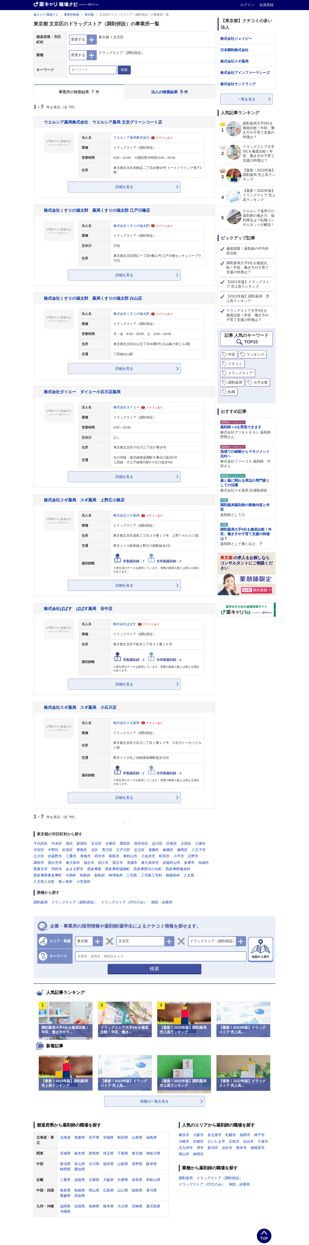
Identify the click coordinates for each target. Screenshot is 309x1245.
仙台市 (248, 1141)
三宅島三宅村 (151, 875)
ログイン (247, 5)
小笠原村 (83, 881)
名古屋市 (214, 1135)
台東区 (110, 843)
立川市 (39, 856)
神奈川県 (153, 1153)
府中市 (100, 856)
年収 (231, 354)
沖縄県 (65, 1211)
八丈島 (189, 875)
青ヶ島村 (65, 881)
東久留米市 (150, 863)
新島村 (99, 875)
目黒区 (171, 843)
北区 (94, 850)
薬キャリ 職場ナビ (46, 14)
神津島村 (116, 875)
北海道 (65, 1137)
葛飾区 (153, 850)
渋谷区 (39, 850)
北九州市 (186, 1148)
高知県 (79, 1196)
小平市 (178, 856)
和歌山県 (153, 1180)
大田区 (186, 843)
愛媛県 (65, 1196)
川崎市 (184, 1141)
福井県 (108, 1164)
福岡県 (65, 1206)
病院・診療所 (161, 902)
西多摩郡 (94, 869)
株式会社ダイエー (126, 407)
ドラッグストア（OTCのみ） (124, 902)
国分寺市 (55, 863)
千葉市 (263, 1141)
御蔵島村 (173, 875)
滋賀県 (79, 1180)
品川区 (157, 843)
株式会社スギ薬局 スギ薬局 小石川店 (80, 707)
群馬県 (94, 1153)
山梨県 (122, 1164)
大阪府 (108, 1180)
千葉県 (122, 1153)
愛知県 (79, 1169)
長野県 (137, 1164)
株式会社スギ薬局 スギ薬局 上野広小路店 (84, 500)
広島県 (108, 1190)
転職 (231, 392)
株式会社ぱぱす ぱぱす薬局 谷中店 (78, 608)
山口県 (122, 1190)
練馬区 (182, 850)
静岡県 (65, 1169)
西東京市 (41, 869)
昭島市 (114, 856)
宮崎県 (137, 1206)
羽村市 (56, 869)
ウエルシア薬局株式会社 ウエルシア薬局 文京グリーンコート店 (103, 122)
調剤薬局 (41, 902)
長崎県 (94, 1206)
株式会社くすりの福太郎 (131, 226)
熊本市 (241, 1148)
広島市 (234, 1141)
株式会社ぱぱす (124, 624)
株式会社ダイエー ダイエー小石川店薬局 (82, 391)
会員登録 (266, 5)
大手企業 (261, 382)
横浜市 (184, 1135)
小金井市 (148, 856)
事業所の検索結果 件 (79, 91)
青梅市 (85, 856)
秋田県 (122, 1137)
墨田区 (125, 843)
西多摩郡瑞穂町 (117, 869)
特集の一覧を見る (154, 1101)
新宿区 (82, 843)
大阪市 (198, 1135)
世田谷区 (141, 843)
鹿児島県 (153, 1206)
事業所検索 (71, 14)
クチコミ (235, 364)
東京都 (89, 14)
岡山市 (184, 1154)
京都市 (198, 1141)
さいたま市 (216, 1141)
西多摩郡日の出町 (148, 869)
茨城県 (65, 1153)
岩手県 (94, 1137)
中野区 (53, 850)
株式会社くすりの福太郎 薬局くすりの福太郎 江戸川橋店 (97, 210)
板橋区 (168, 850)
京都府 (94, 1180)
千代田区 (41, 843)
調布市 (39, 863)
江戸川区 (123, 850)
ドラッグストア (240, 373)
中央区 (56, 843)
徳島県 (137, 1190)
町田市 (164, 856)
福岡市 (245, 1135)
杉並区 (67, 850)
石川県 (94, 1164)
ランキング (255, 354)
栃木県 (79, 1153)
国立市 (117, 863)
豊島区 (82, 850)
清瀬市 (132, 863)
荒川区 (107, 850)
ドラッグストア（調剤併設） (74, 902)
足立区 (139, 850)
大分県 (122, 1206)
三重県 (65, 1180)
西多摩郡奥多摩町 (48, 875)
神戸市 (259, 1135)
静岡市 (198, 1154)
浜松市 (227, 1148)
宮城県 (108, 1137)
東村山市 (130, 856)
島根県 (79, 1190)
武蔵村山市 (171, 863)
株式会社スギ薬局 (126, 515)
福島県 (151, 1137)
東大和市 (73, 863)
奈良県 (137, 1180)
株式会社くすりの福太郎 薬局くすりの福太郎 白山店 (93, 298)
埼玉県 (108, 1153)
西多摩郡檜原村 (178, 869)
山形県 (137, 1137)
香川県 (151, 1190)
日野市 (193, 856)
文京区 (96, 843)
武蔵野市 (55, 856)
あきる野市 (74, 869)
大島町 (71, 875)
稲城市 (203, 863)
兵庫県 (122, 1180)
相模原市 (258, 1148)
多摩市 (189, 863)
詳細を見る (124, 187)
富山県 (79, 1164)
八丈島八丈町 (44, 881)
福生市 (89, 863)
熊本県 (108, 1206)
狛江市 (103, 863)
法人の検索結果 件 (169, 91)
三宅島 (132, 875)
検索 (124, 70)
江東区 (200, 843)
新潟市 (212, 1148)
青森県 (79, 1137)
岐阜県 (151, 1164)
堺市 (200, 1148)
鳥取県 (65, 1190)
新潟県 (65, 1164)
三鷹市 (71, 856)
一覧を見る (246, 99)
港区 (69, 843)
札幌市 (230, 1135)
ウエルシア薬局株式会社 (131, 137)
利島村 (85, 875)
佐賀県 (79, 1206)
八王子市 (199, 850)
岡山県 (94, 1190)
